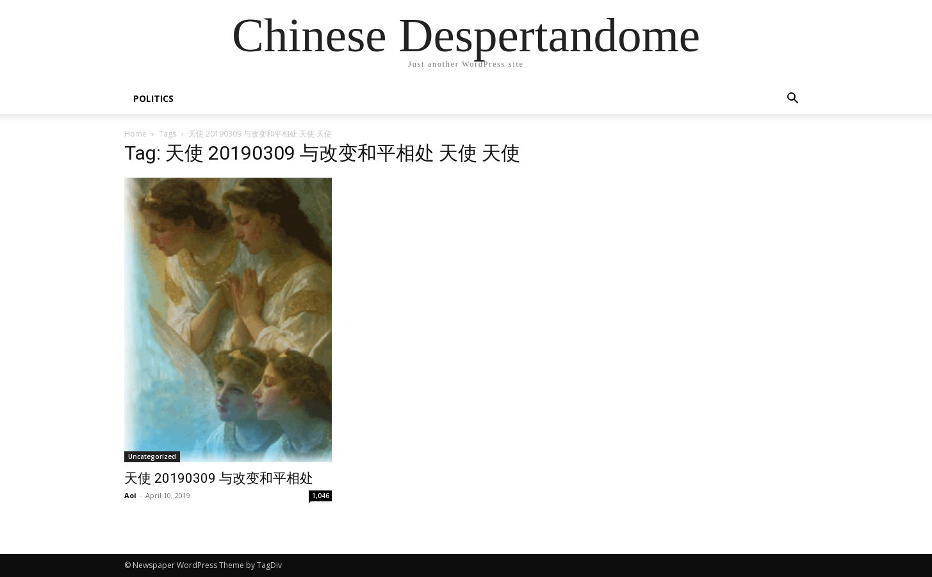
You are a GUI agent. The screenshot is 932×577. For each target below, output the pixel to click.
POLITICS (153, 98)
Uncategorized (152, 456)
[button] (793, 100)
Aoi (130, 495)
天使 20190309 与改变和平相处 (218, 478)
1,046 (320, 495)
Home (135, 133)
